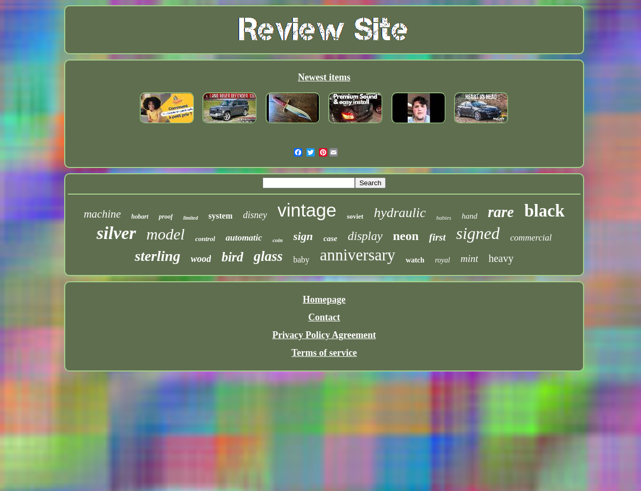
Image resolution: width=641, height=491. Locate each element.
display (365, 236)
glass (268, 256)
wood (201, 259)
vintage (307, 210)
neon (406, 236)
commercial (531, 238)
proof (166, 216)
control (205, 239)
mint (469, 258)
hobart (140, 216)
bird (232, 257)
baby (301, 259)
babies (444, 217)
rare (501, 211)
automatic (243, 238)
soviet (355, 216)
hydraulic (400, 212)
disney (255, 215)
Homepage (324, 299)
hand (470, 216)
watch (415, 260)
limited (190, 218)
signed (478, 233)
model (166, 234)
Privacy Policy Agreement (324, 335)
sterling (157, 256)
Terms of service (324, 353)
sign (303, 236)
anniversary (358, 255)
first (437, 237)
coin (277, 240)
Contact (324, 317)
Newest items (324, 77)
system (220, 215)
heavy (501, 258)
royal (442, 260)
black (545, 210)
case (331, 238)
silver (116, 233)
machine (102, 214)
